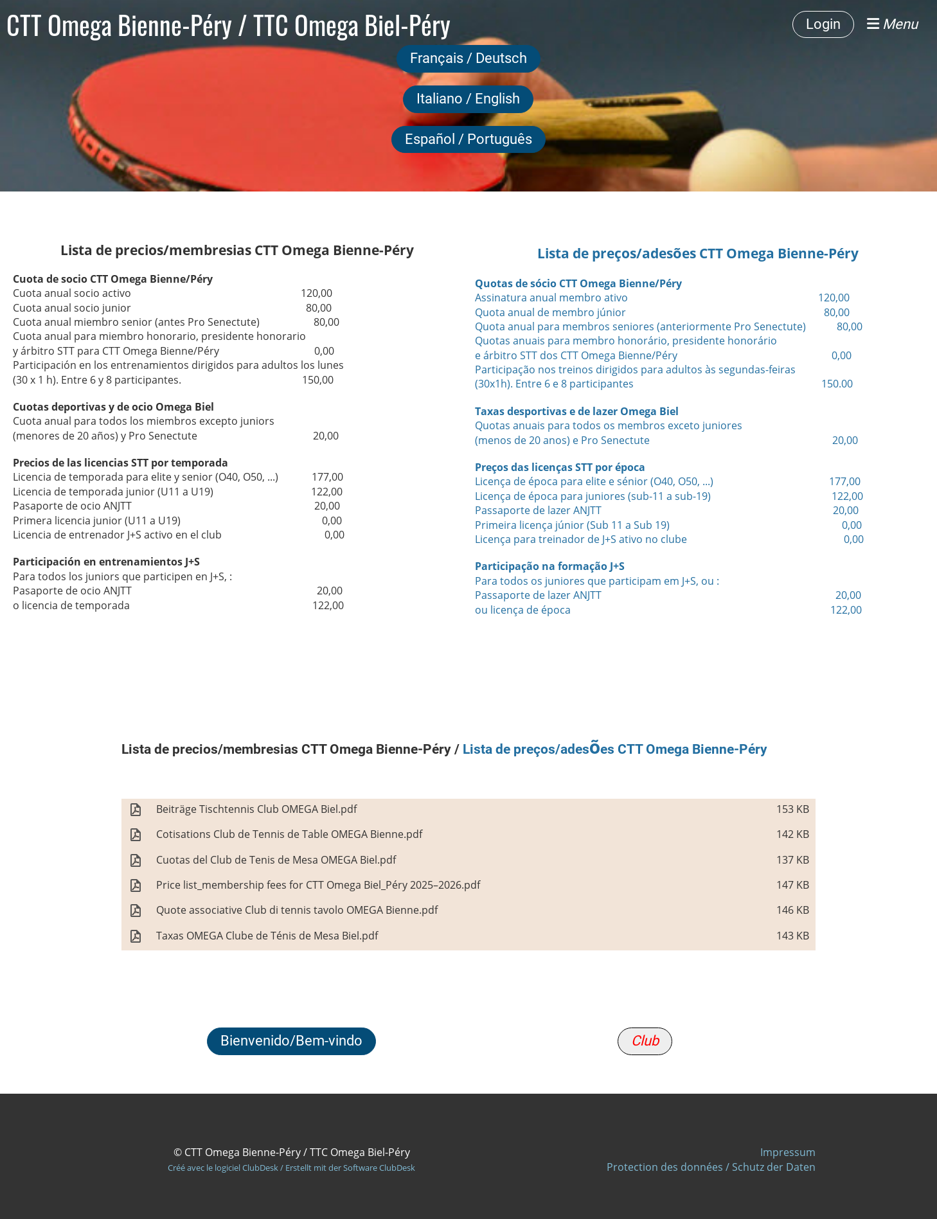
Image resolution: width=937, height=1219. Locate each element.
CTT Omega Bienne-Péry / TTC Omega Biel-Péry (228, 24)
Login (823, 24)
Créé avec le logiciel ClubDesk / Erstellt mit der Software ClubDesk (291, 1167)
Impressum (788, 1152)
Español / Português (468, 139)
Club (645, 1041)
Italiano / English (468, 99)
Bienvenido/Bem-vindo (291, 1041)
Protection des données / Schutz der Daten (711, 1167)
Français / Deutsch (468, 58)
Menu (892, 24)
